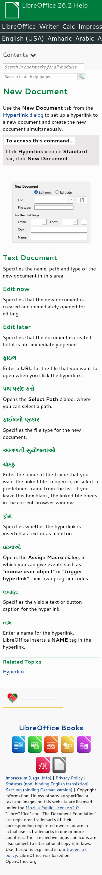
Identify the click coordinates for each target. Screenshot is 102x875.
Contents (15, 54)
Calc (68, 26)
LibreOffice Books (51, 727)
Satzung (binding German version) (39, 790)
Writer (48, 26)
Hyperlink (14, 671)
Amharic (59, 38)
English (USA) (23, 38)
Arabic (84, 38)
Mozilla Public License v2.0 (52, 808)
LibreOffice (19, 26)
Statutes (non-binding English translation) (47, 784)
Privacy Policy (69, 778)
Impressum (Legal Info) (28, 778)
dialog (23, 114)
